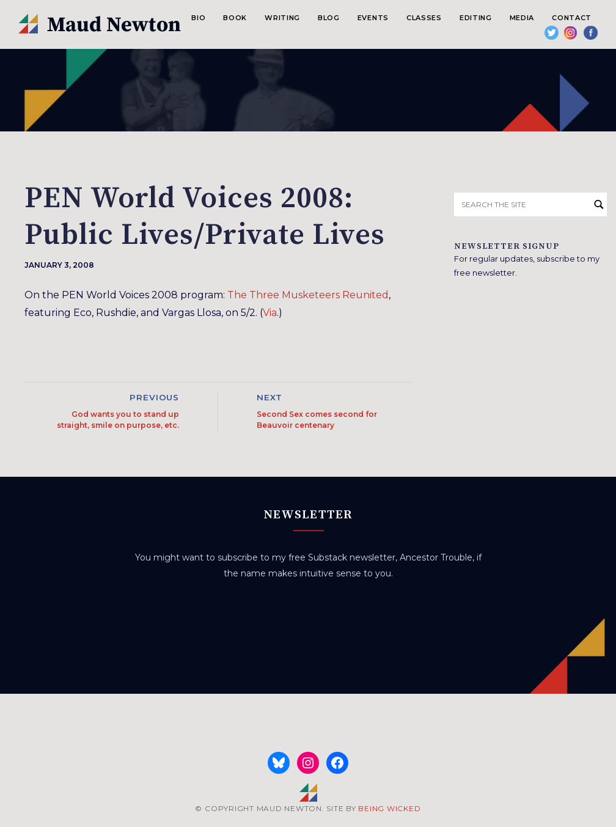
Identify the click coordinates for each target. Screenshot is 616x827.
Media (522, 17)
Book (235, 17)
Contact (572, 17)
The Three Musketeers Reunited (308, 295)
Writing (282, 17)
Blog (329, 17)
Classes (424, 17)
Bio (198, 17)
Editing (476, 17)
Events (373, 17)
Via (270, 312)
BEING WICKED (389, 808)
